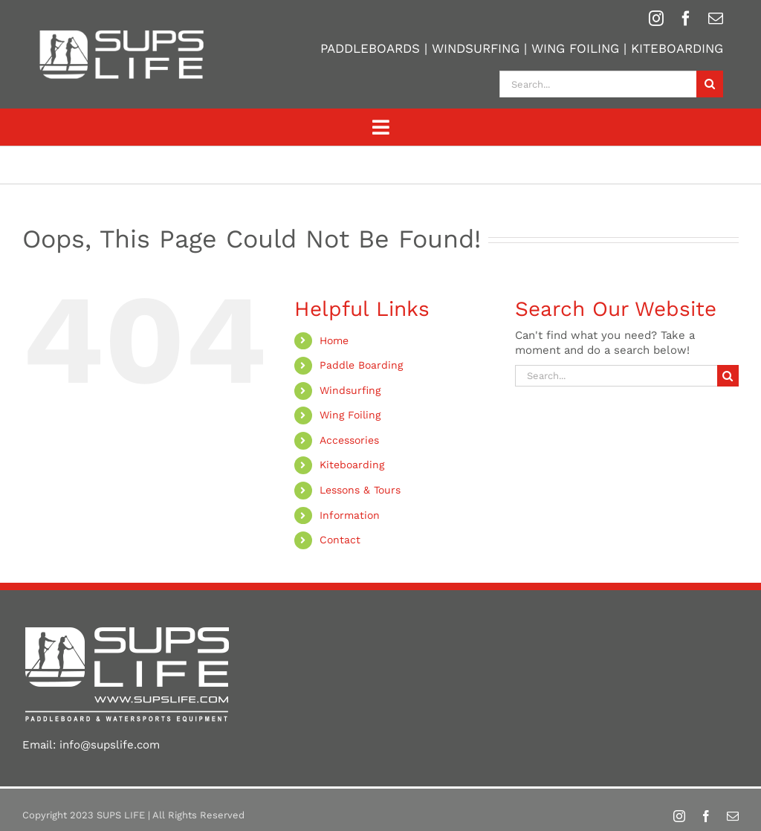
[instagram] (656, 18)
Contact (340, 540)
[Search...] (597, 84)
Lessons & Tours (360, 490)
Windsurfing (350, 390)
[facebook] (686, 18)
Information (350, 515)
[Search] (709, 84)
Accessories (349, 440)
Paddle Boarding (361, 365)
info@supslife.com (109, 744)
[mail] (715, 18)
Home (334, 340)
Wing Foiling (350, 415)
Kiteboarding (352, 465)
